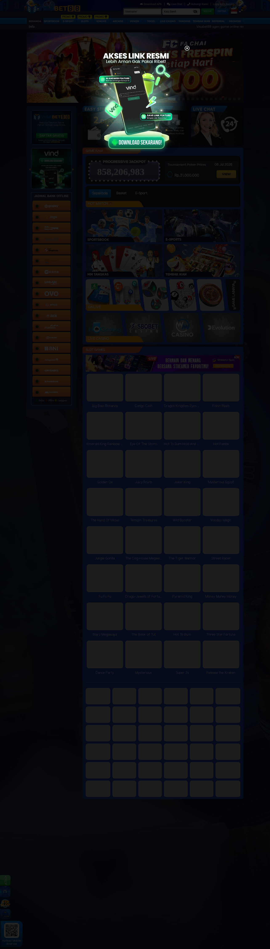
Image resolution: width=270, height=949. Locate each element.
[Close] (187, 48)
